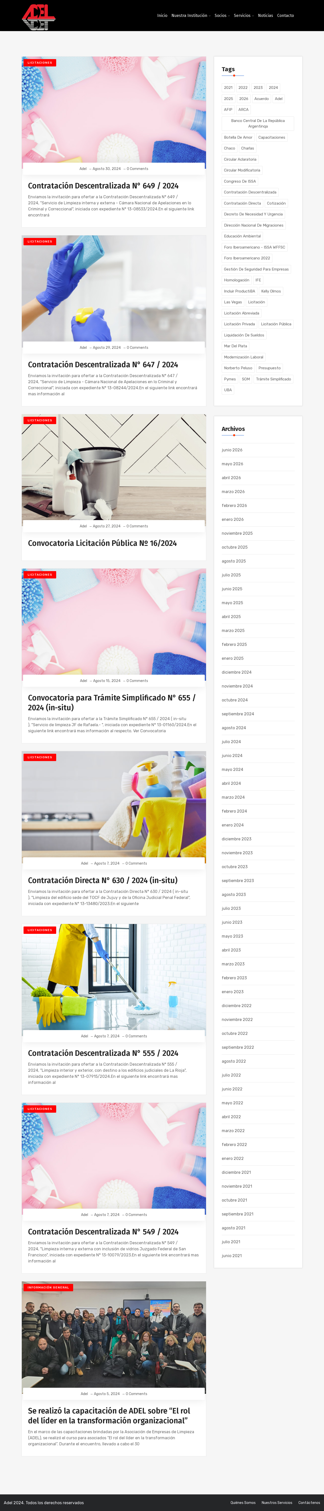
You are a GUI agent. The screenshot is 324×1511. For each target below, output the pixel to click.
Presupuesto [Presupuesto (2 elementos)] (269, 368)
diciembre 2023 (236, 839)
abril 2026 (231, 477)
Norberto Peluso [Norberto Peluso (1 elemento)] (238, 368)
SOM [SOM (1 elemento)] (246, 379)
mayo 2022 (232, 1103)
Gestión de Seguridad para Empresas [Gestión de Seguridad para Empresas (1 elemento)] (256, 269)
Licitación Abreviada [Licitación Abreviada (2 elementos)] (241, 313)
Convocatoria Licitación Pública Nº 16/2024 (102, 543)
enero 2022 (233, 1158)
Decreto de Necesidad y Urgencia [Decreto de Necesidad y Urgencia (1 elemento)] (253, 214)
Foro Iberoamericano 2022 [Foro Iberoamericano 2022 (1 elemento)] (247, 258)
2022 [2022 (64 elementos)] (243, 87)
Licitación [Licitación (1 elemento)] (256, 302)
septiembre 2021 (237, 1214)
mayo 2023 (232, 936)
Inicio (162, 15)
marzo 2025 (233, 630)
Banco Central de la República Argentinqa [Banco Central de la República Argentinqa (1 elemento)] (258, 123)
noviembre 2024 (237, 686)
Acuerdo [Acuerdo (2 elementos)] (261, 98)
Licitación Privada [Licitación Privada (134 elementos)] (239, 324)
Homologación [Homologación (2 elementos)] (236, 280)
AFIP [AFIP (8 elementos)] (228, 109)
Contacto (285, 15)
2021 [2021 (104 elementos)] (228, 87)
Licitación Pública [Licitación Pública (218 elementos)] (276, 324)
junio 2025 (232, 589)
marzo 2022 (233, 1130)
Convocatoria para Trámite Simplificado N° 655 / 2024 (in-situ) (112, 702)
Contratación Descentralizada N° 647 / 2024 (103, 364)
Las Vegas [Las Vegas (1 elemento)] (233, 302)
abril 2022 (231, 1116)
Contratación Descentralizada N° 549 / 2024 (103, 1231)
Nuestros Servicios (277, 1503)
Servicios (242, 15)
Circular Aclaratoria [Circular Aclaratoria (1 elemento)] (240, 159)
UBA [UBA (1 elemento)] (228, 390)
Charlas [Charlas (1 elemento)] (247, 148)
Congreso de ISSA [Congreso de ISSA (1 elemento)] (240, 181)
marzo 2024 (233, 797)
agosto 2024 (234, 727)
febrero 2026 (234, 505)
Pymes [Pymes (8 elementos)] (230, 379)
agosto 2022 (234, 1061)
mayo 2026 (232, 463)
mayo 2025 (232, 602)
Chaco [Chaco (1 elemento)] (229, 148)
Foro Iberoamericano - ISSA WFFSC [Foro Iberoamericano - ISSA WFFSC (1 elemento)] (254, 247)
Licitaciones (40, 62)
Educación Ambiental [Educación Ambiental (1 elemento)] (242, 236)
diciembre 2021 (236, 1172)
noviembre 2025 (237, 533)
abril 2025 (231, 616)
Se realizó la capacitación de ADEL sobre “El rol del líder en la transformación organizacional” (109, 1415)
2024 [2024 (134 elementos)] (273, 87)
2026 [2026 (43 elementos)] (243, 98)
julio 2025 (231, 575)
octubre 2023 (235, 866)
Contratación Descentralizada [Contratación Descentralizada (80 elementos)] (250, 192)
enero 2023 (233, 991)
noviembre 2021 (237, 1186)
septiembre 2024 (238, 714)
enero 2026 (233, 519)
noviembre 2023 (237, 852)
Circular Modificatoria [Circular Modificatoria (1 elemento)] (242, 170)
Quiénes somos (243, 1503)
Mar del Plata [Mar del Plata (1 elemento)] (235, 346)
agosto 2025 (234, 561)
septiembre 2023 (238, 880)
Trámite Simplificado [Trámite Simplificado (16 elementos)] (273, 379)
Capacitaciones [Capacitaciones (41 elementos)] (271, 137)
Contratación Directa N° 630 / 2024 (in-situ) (102, 880)
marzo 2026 (233, 491)
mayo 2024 (232, 769)
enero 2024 (233, 825)
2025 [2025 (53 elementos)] (228, 98)
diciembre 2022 (237, 1005)
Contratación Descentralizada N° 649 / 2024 (103, 185)
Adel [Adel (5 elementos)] (278, 98)
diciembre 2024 (237, 672)
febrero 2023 (234, 978)
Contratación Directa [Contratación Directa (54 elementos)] (242, 203)
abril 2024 (231, 783)
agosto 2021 (233, 1228)
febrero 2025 (234, 644)
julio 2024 (231, 741)
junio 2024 (232, 755)
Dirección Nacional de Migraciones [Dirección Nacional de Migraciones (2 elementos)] (254, 225)
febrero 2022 (234, 1144)
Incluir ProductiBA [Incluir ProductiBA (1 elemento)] (239, 291)
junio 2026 (232, 450)
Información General (48, 1287)
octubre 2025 (235, 547)
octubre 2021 (234, 1200)
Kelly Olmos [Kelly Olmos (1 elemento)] (271, 291)
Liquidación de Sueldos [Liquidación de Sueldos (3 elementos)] (244, 335)
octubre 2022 (235, 1033)
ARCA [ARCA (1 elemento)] (243, 109)
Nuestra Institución (189, 15)
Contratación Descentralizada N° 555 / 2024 (103, 1053)
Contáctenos (309, 1503)
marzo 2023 (233, 964)
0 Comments (137, 169)
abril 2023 (231, 950)
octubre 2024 (235, 700)
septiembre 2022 (238, 1047)
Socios (221, 15)
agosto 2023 (234, 894)
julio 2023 (231, 908)
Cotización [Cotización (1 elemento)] (276, 203)
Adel (83, 169)
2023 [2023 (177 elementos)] (258, 87)
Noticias (265, 15)
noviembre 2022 (237, 1019)
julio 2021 (231, 1241)
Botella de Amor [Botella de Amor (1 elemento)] (238, 137)
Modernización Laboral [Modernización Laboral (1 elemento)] (243, 357)
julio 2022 (231, 1075)
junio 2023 (232, 922)
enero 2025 (233, 658)
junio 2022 (232, 1089)
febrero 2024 (234, 811)
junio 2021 (232, 1255)
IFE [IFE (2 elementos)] (258, 280)
